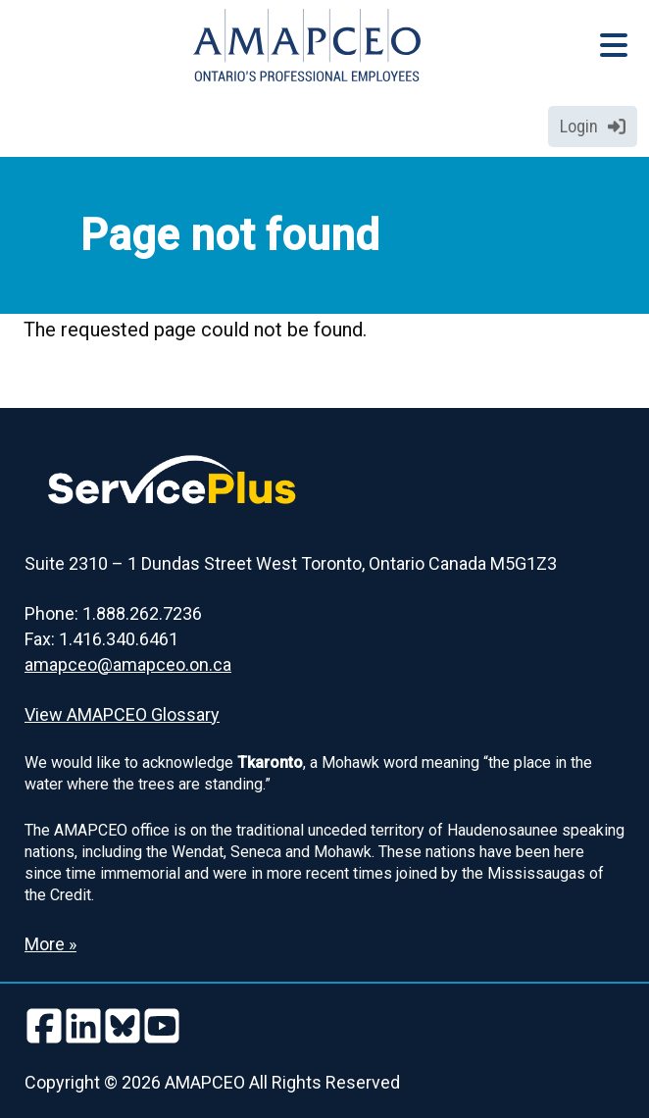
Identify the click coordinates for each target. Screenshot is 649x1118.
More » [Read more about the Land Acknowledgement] (50, 944)
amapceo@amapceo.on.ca (128, 664)
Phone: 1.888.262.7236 (113, 613)
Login (592, 126)
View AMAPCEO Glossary (122, 714)
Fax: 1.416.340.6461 (101, 639)
